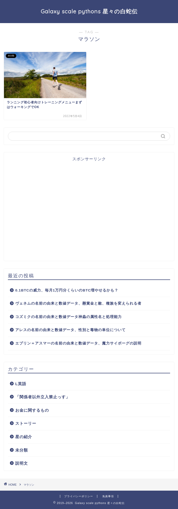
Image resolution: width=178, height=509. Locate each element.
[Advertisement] (89, 211)
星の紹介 (23, 436)
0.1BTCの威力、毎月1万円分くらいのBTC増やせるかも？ (66, 290)
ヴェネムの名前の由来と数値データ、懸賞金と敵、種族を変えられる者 (78, 303)
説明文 (21, 463)
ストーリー (25, 423)
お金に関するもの (32, 410)
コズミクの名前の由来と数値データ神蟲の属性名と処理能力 (68, 317)
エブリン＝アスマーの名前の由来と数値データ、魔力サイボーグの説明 (78, 343)
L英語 (20, 383)
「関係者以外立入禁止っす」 (42, 397)
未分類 (21, 450)
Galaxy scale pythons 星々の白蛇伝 (89, 11)
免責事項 (108, 496)
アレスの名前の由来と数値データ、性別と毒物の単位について (70, 330)
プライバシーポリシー (78, 496)
